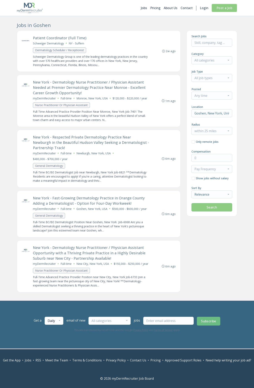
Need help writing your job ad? (228, 360)
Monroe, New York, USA (92, 98)
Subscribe (208, 322)
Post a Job (224, 8)
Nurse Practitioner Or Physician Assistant (61, 105)
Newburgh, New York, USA (93, 154)
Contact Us (138, 360)
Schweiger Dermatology (48, 43)
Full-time (66, 98)
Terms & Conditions (87, 360)
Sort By (196, 188)
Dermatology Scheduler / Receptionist (59, 50)
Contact (187, 8)
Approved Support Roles (183, 360)
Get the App (12, 360)
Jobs (144, 8)
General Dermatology (49, 166)
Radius (195, 124)
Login (204, 8)
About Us (170, 8)
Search (212, 207)
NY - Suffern (76, 43)
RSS (38, 360)
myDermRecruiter (44, 98)
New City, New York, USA (92, 264)
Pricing (155, 8)
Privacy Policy (140, 330)
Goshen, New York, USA (91, 209)
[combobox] (211, 60)
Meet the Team (56, 360)
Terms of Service (163, 330)
